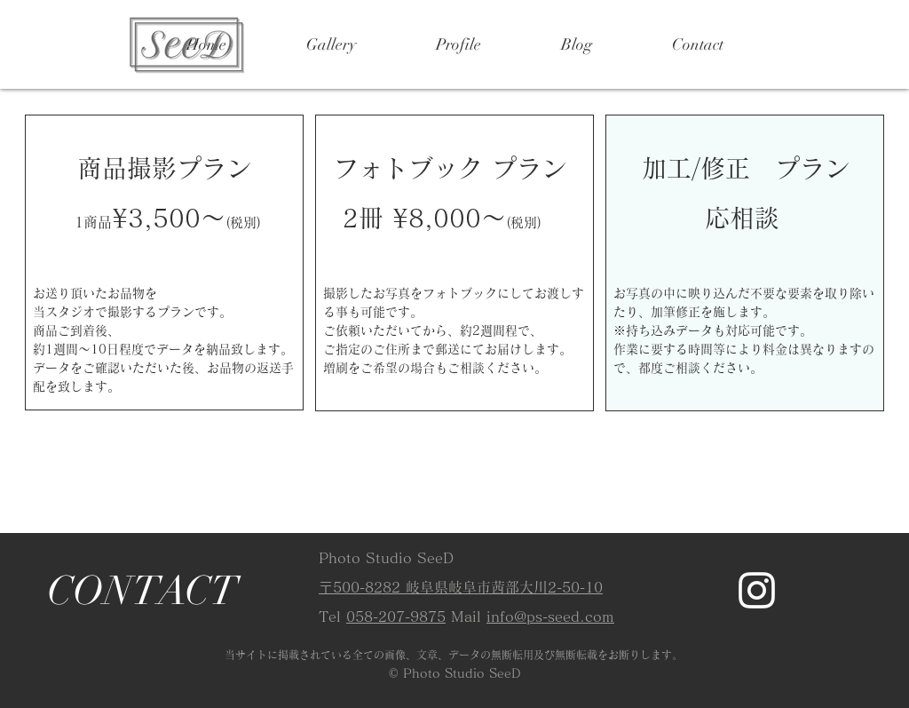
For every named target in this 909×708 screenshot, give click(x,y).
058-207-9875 (396, 616)
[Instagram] (756, 590)
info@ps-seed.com (550, 616)
